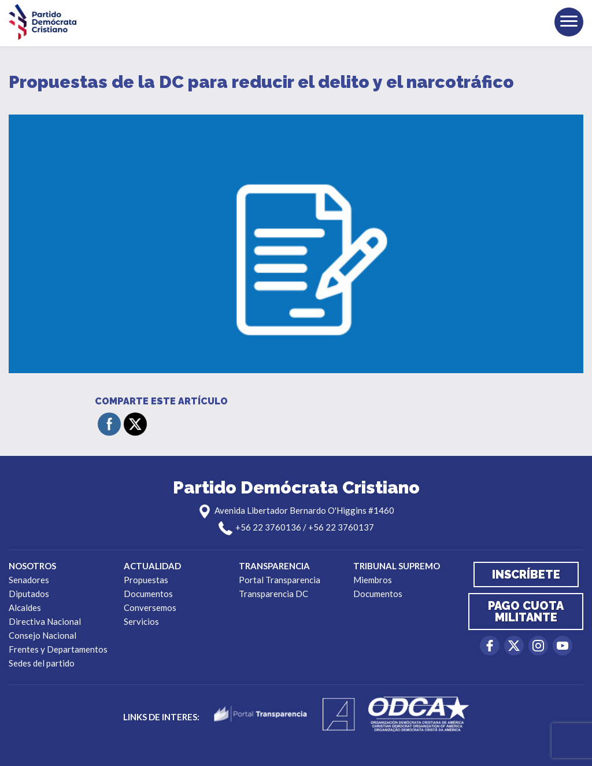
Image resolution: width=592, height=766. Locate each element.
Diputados (29, 593)
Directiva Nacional (45, 621)
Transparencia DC (273, 593)
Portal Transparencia (279, 579)
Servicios (141, 621)
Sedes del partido (42, 663)
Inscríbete (526, 574)
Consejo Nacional (42, 635)
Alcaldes (25, 607)
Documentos (148, 593)
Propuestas (146, 579)
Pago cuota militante (526, 611)
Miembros (372, 579)
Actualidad (152, 566)
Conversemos (150, 607)
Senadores (29, 579)
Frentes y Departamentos (58, 649)
